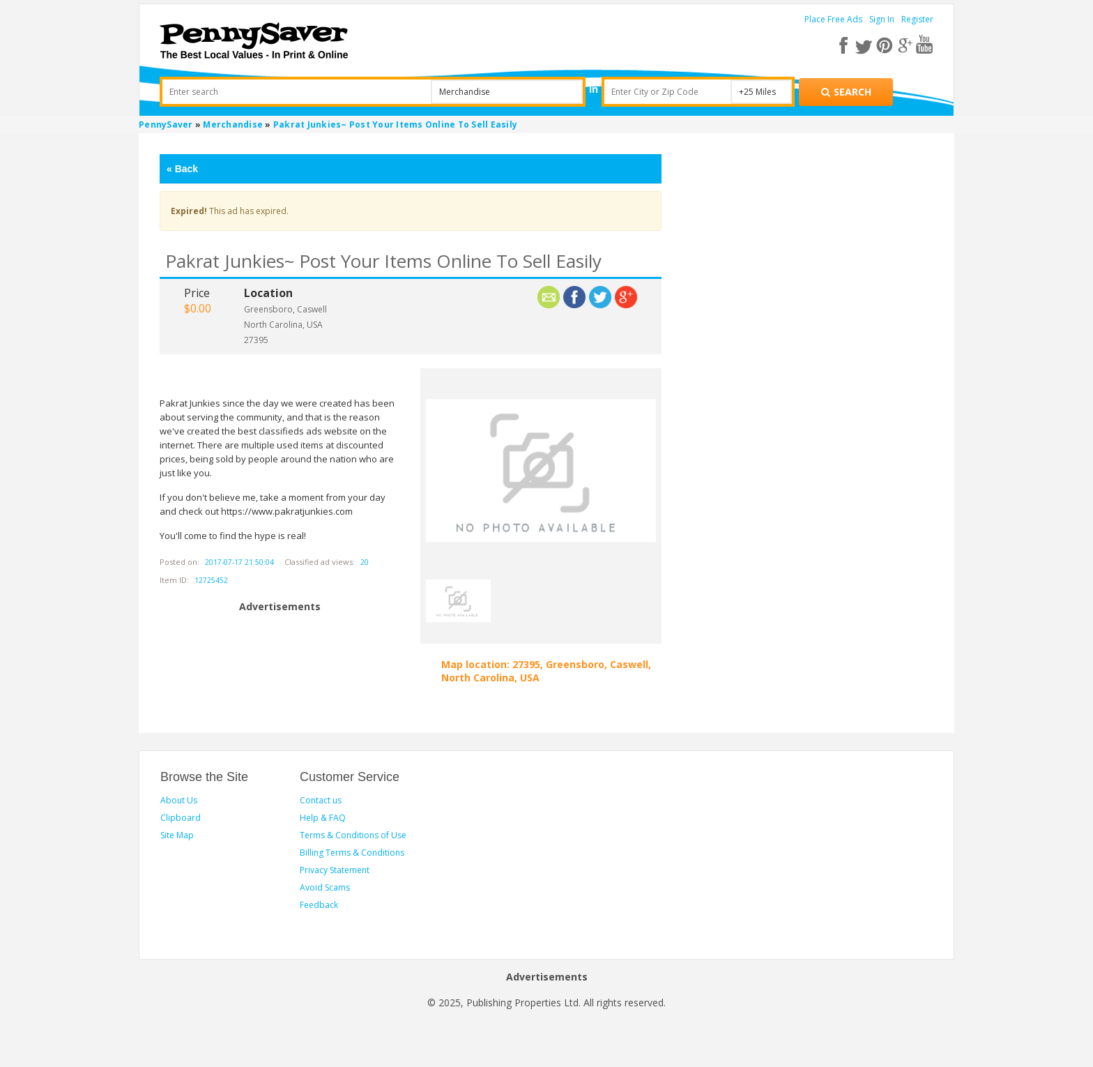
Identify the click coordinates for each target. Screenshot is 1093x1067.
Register (917, 19)
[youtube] (924, 44)
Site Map (177, 835)
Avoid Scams (325, 887)
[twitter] (867, 44)
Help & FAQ (323, 818)
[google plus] (905, 44)
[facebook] (848, 44)
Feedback (319, 905)
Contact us (321, 800)
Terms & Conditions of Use (353, 835)
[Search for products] (846, 92)
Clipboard (180, 818)
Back (182, 168)
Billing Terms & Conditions (352, 852)
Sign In (881, 19)
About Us (178, 800)
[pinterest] (886, 44)
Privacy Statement (334, 870)
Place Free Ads (833, 19)
